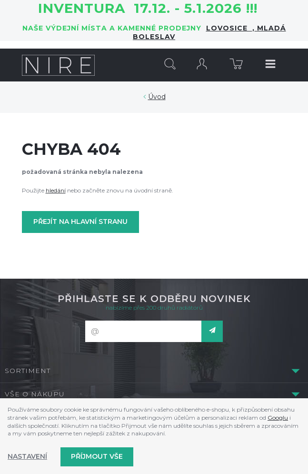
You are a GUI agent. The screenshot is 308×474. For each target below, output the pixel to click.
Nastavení (27, 456)
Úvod (157, 96)
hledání (56, 190)
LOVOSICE (229, 28)
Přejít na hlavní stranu (80, 221)
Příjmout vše (97, 456)
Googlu (278, 417)
